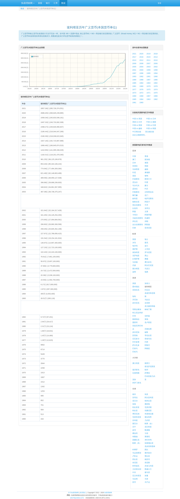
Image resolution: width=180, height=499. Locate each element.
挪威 (146, 259)
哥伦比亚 (148, 335)
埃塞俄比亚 (149, 443)
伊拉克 (135, 221)
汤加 (134, 379)
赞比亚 (147, 456)
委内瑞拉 (135, 287)
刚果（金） (149, 424)
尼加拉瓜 (135, 290)
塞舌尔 (135, 424)
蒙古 (146, 185)
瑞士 (146, 239)
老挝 (134, 176)
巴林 (134, 228)
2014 (156, 57)
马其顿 (135, 262)
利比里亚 (135, 407)
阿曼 (134, 212)
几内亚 (147, 420)
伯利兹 (147, 316)
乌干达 (147, 482)
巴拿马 (135, 348)
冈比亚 (135, 459)
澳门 (134, 159)
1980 (141, 86)
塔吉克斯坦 (136, 205)
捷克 (146, 243)
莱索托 (147, 437)
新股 (40, 3)
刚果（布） (136, 443)
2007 (148, 63)
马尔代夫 (135, 185)
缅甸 (146, 176)
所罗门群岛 (136, 383)
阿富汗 (147, 202)
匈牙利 (135, 246)
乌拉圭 (147, 300)
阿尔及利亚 (149, 397)
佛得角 (147, 404)
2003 (148, 67)
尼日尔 (135, 401)
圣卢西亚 (148, 322)
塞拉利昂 (148, 417)
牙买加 (135, 300)
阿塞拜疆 (148, 215)
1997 (134, 73)
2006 (156, 63)
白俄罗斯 (135, 259)
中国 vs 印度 (151, 125)
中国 (134, 156)
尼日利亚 (148, 427)
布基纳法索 (149, 414)
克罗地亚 (135, 256)
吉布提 (135, 420)
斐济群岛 (135, 370)
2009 (134, 63)
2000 (141, 70)
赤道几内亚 (149, 466)
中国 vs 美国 (137, 119)
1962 (156, 99)
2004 (141, 67)
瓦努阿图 (135, 373)
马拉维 (135, 479)
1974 (156, 89)
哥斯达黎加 (136, 309)
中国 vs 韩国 (151, 128)
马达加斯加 (136, 453)
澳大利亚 (135, 363)
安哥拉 (135, 397)
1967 (148, 96)
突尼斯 (147, 463)
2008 (141, 63)
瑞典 (146, 272)
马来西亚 (135, 169)
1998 (156, 70)
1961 (134, 103)
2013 (134, 60)
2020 (141, 54)
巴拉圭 (147, 290)
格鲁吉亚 (135, 202)
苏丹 (134, 482)
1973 (134, 93)
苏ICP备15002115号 (77, 498)
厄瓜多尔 (135, 339)
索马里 (147, 472)
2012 (141, 60)
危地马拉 (148, 339)
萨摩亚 (147, 373)
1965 (134, 99)
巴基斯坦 (135, 179)
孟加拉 (135, 189)
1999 (148, 70)
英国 (134, 239)
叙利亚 (135, 198)
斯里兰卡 (148, 179)
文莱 (146, 212)
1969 (134, 96)
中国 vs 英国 (137, 125)
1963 (148, 99)
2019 (148, 54)
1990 (156, 76)
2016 (141, 57)
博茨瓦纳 (135, 414)
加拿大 (147, 283)
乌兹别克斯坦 (137, 218)
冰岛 (134, 243)
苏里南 (135, 335)
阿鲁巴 (147, 345)
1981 (134, 86)
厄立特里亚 (136, 476)
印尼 (134, 172)
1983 (148, 83)
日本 (134, 163)
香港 (146, 156)
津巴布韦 (148, 440)
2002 (156, 67)
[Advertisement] (91, 17)
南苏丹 (147, 459)
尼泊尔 (135, 182)
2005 (134, 67)
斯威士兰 (148, 469)
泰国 (146, 163)
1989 (134, 80)
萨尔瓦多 (135, 345)
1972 (141, 93)
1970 (156, 93)
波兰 (146, 246)
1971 (148, 93)
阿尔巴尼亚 (149, 265)
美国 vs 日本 (137, 122)
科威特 (147, 218)
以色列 (135, 208)
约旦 (146, 189)
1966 (156, 96)
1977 (134, 89)
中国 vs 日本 (151, 119)
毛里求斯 (148, 407)
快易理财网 (27, 3)
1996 (141, 73)
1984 (141, 83)
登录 (159, 3)
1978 (156, 86)
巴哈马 (135, 352)
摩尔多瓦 (148, 262)
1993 (134, 76)
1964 (141, 99)
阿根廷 (147, 348)
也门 (146, 195)
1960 (141, 103)
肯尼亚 (135, 463)
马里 (146, 479)
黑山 (146, 256)
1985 (134, 83)
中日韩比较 (136, 132)
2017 (134, 57)
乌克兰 (147, 269)
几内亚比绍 (136, 469)
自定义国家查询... (139, 135)
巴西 (146, 342)
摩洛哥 (135, 433)
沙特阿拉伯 (149, 192)
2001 (134, 70)
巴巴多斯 (135, 342)
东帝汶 (147, 208)
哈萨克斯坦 (149, 198)
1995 (148, 73)
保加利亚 (135, 252)
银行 (48, 3)
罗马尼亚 (148, 252)
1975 (148, 89)
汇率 (56, 3)
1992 (141, 76)
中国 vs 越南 (137, 128)
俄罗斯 (135, 249)
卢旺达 (135, 456)
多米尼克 (135, 303)
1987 (148, 80)
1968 (141, 96)
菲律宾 (135, 166)
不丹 (146, 205)
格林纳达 (135, 319)
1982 (156, 83)
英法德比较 (149, 132)
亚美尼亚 (148, 228)
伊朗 (146, 221)
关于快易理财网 (73, 492)
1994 (156, 73)
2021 (134, 54)
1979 (148, 86)
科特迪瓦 (135, 466)
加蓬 (146, 476)
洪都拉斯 (148, 329)
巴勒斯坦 (135, 192)
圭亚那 (147, 303)
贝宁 (134, 427)
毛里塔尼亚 (136, 417)
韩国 (146, 166)
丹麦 (134, 265)
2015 (148, 57)
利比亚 (135, 411)
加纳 (134, 404)
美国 (134, 283)
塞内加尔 (148, 453)
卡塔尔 (135, 215)
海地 (146, 319)
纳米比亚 (148, 401)
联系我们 (83, 492)
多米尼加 (135, 332)
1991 (148, 76)
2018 (156, 54)
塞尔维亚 (135, 269)
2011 (148, 60)
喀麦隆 (147, 430)
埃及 (146, 394)
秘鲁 (146, 332)
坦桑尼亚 (148, 411)
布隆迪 (135, 437)
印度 (146, 182)
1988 (141, 80)
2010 (156, 60)
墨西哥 (135, 322)
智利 (134, 296)
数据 (63, 3)
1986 (156, 80)
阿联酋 (147, 225)
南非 (134, 394)
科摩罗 (135, 450)
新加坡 (147, 159)
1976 (141, 89)
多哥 (134, 430)
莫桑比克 (135, 440)
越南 (146, 169)
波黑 (134, 272)
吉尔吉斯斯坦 (137, 225)
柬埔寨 (147, 172)
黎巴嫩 (135, 195)
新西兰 (147, 363)
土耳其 (147, 249)
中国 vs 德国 (151, 122)
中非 (134, 472)
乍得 (146, 433)
